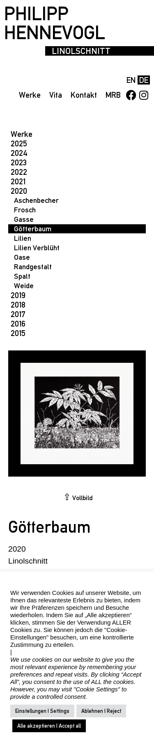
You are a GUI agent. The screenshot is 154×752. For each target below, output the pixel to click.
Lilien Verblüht (37, 247)
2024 (19, 152)
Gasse (24, 219)
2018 (18, 304)
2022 (19, 171)
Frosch (25, 209)
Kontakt (84, 94)
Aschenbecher (36, 200)
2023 (19, 162)
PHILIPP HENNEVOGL (54, 23)
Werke (30, 94)
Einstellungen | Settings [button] (42, 711)
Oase (22, 257)
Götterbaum (32, 228)
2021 (18, 181)
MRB (113, 94)
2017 (18, 314)
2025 (19, 143)
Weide (24, 285)
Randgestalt (33, 266)
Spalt (22, 276)
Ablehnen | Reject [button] (101, 711)
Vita (55, 94)
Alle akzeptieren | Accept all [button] (49, 726)
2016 (18, 323)
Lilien (22, 238)
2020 (19, 190)
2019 (18, 295)
